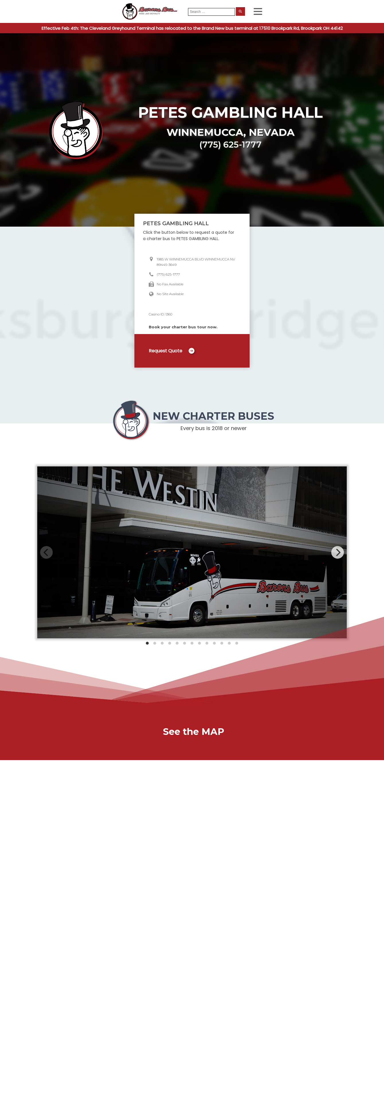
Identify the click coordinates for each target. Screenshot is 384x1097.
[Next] (337, 552)
